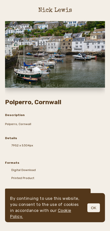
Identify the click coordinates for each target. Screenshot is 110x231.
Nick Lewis (55, 11)
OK (93, 208)
